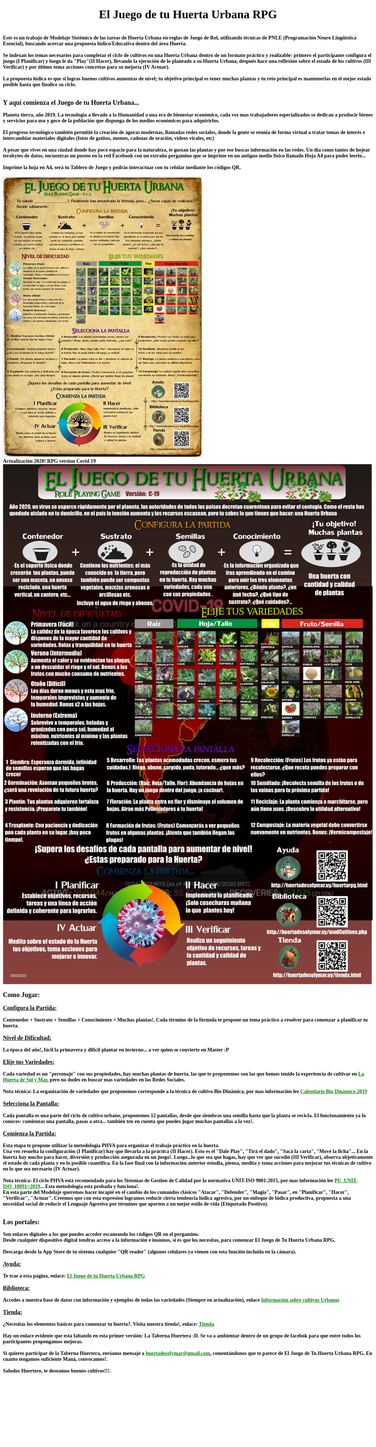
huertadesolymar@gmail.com (178, 1353)
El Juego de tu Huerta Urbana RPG (106, 1276)
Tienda (206, 1324)
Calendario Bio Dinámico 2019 (333, 1091)
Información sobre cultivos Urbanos (300, 1300)
